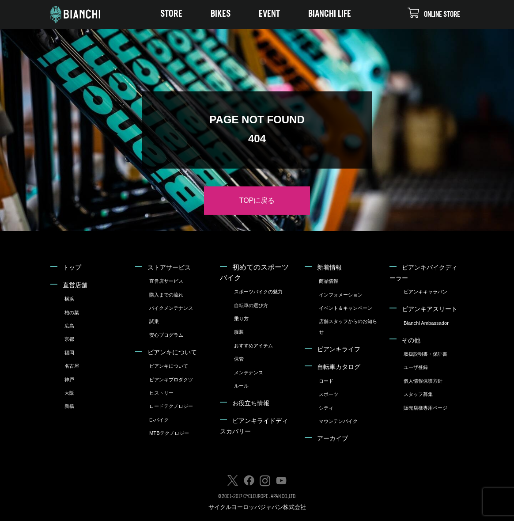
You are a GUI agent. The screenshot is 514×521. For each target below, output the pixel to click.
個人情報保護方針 (423, 381)
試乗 (154, 321)
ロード (326, 381)
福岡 (69, 352)
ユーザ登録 (416, 367)
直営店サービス (166, 281)
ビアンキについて (172, 352)
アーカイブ (332, 438)
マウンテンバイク (338, 421)
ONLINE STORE (434, 13)
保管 (239, 358)
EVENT (269, 14)
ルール (241, 385)
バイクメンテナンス (171, 308)
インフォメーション (341, 294)
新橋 (69, 406)
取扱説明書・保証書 (425, 354)
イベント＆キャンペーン (345, 308)
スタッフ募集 (418, 394)
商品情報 (328, 281)
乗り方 (241, 318)
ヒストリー (161, 393)
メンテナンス (248, 372)
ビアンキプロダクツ (171, 379)
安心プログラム (166, 335)
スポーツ (328, 394)
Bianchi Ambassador (426, 323)
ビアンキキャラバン (425, 291)
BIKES (221, 14)
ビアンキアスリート (429, 308)
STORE (171, 14)
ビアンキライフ (338, 349)
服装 (239, 332)
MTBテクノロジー (169, 433)
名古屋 (71, 366)
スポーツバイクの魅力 (258, 291)
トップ (72, 267)
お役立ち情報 (250, 403)
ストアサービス (169, 267)
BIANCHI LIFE (329, 14)
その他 (411, 340)
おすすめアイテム (253, 345)
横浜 (69, 298)
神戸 (69, 379)
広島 (69, 325)
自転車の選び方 (251, 305)
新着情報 (329, 267)
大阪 (69, 393)
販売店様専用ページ (425, 408)
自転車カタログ (338, 366)
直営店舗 (75, 285)
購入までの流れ (166, 294)
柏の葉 (71, 312)
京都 (69, 339)
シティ (326, 408)
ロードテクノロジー (171, 406)
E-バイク (159, 419)
